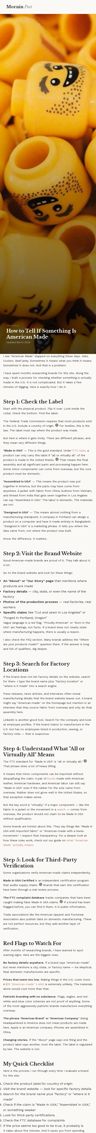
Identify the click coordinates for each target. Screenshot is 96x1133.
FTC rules (78, 450)
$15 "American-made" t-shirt (25, 984)
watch (61, 809)
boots (51, 778)
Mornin (19, 6)
